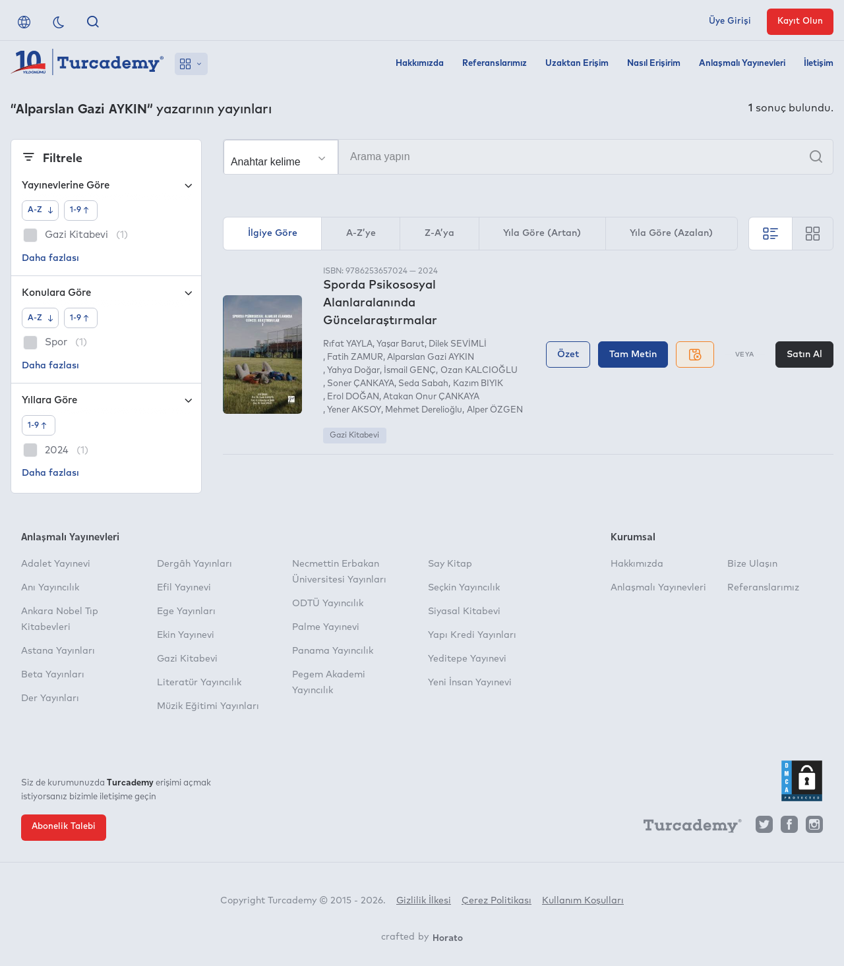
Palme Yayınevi (325, 627)
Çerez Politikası (496, 900)
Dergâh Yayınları (194, 564)
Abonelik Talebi (64, 826)
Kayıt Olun (800, 21)
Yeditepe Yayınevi (467, 659)
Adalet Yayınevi (55, 564)
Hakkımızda (420, 63)
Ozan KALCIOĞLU (479, 370)
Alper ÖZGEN (495, 410)
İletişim (818, 63)
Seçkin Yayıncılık (464, 587)
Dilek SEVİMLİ (458, 344)
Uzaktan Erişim (577, 63)
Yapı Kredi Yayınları (472, 635)
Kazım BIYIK (478, 384)
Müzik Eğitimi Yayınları (208, 706)
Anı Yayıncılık (50, 587)
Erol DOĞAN (353, 397)
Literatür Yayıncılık (199, 682)
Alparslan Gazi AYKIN (430, 357)
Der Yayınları (50, 698)
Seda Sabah (423, 384)
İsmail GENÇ (410, 370)
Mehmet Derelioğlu (423, 410)
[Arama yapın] (528, 157)
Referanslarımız (494, 63)
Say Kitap (450, 564)
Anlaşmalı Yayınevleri (742, 63)
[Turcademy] (686, 828)
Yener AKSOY (354, 410)
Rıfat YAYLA (348, 344)
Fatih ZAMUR (355, 357)
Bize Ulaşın (752, 564)
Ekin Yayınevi (185, 635)
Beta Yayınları (52, 674)
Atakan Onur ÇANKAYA (431, 397)
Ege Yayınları (186, 611)
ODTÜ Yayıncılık (327, 603)
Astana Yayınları (58, 651)
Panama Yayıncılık (332, 651)
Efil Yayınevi (184, 587)
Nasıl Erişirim (653, 63)
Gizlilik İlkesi (423, 900)
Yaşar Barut (401, 344)
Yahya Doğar (353, 370)
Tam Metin (633, 354)
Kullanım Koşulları (583, 900)
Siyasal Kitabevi (464, 611)
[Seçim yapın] (281, 157)
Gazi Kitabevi (354, 436)
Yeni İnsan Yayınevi (470, 682)
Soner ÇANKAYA (360, 384)
